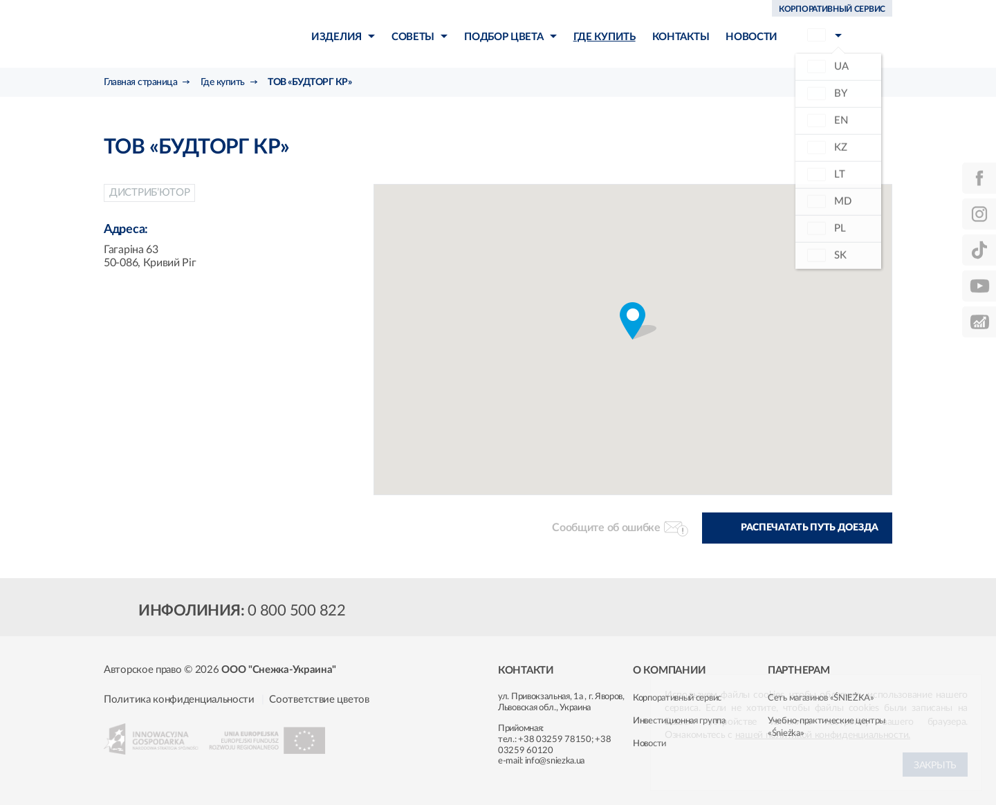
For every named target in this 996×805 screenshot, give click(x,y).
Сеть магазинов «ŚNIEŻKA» (821, 698)
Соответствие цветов (319, 699)
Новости (649, 743)
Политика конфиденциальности (179, 699)
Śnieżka (184, 33)
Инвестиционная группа (679, 720)
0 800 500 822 (297, 610)
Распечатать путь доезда (809, 528)
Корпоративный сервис (677, 698)
